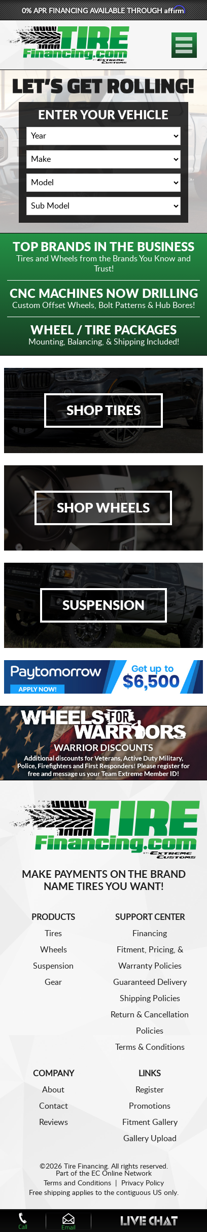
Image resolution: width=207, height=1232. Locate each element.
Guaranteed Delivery (150, 982)
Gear (53, 982)
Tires (53, 934)
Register (149, 1090)
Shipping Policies (150, 999)
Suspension (103, 605)
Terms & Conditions (150, 1047)
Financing (149, 934)
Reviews (53, 1122)
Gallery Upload (150, 1139)
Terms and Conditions (77, 1183)
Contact (53, 1106)
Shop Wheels (103, 508)
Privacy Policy (142, 1183)
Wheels (53, 950)
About (53, 1090)
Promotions (149, 1106)
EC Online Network (121, 1173)
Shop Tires (103, 411)
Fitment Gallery (150, 1122)
